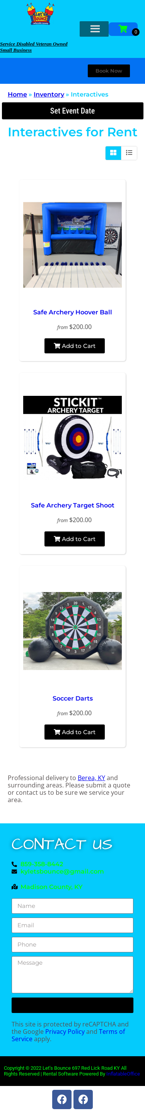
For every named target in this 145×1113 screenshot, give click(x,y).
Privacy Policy (65, 1031)
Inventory (49, 94)
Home (17, 94)
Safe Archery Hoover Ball (72, 312)
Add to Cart (75, 346)
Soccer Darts (73, 698)
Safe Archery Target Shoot (72, 505)
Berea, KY (91, 778)
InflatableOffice (123, 1074)
